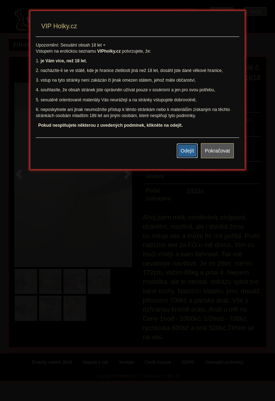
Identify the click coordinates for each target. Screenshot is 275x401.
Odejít (187, 151)
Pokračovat (217, 151)
